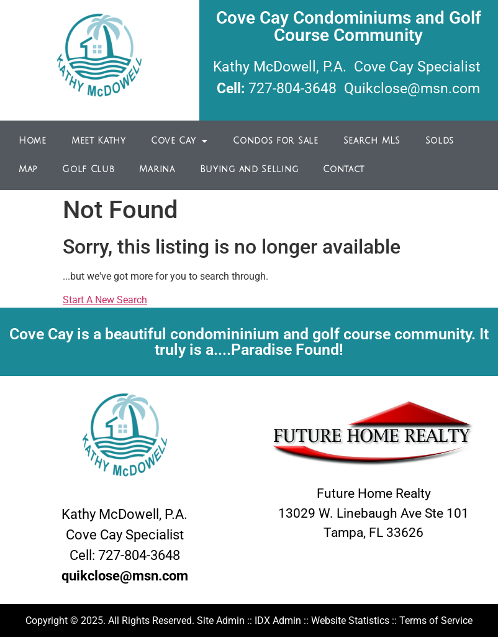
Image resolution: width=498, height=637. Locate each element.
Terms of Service (436, 620)
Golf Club (88, 169)
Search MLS (372, 140)
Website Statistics (350, 620)
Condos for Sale (276, 140)
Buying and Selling (249, 169)
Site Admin (221, 620)
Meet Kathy (98, 140)
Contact (343, 169)
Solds (440, 140)
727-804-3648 (292, 88)
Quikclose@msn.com (412, 88)
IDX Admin (278, 620)
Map (28, 169)
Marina (156, 169)
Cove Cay (179, 141)
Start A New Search (105, 300)
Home (33, 140)
